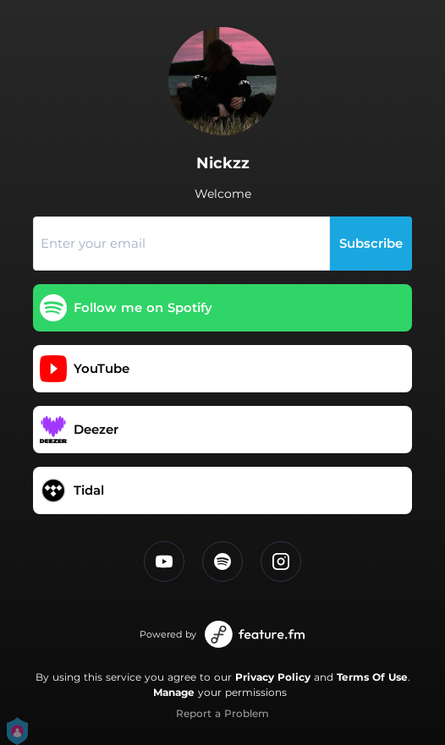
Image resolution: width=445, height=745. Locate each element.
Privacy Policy (272, 677)
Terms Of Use (372, 677)
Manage (174, 692)
